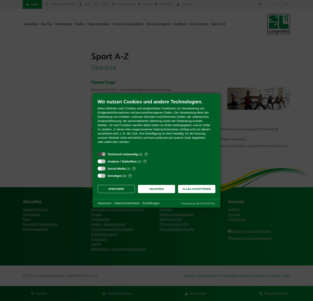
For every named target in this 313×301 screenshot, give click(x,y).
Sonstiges (115, 175)
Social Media (117, 168)
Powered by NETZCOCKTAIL (198, 203)
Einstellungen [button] (151, 203)
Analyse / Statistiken (122, 161)
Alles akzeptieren (196, 188)
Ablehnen (156, 188)
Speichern (116, 188)
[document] (156, 124)
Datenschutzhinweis (127, 203)
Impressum (104, 203)
